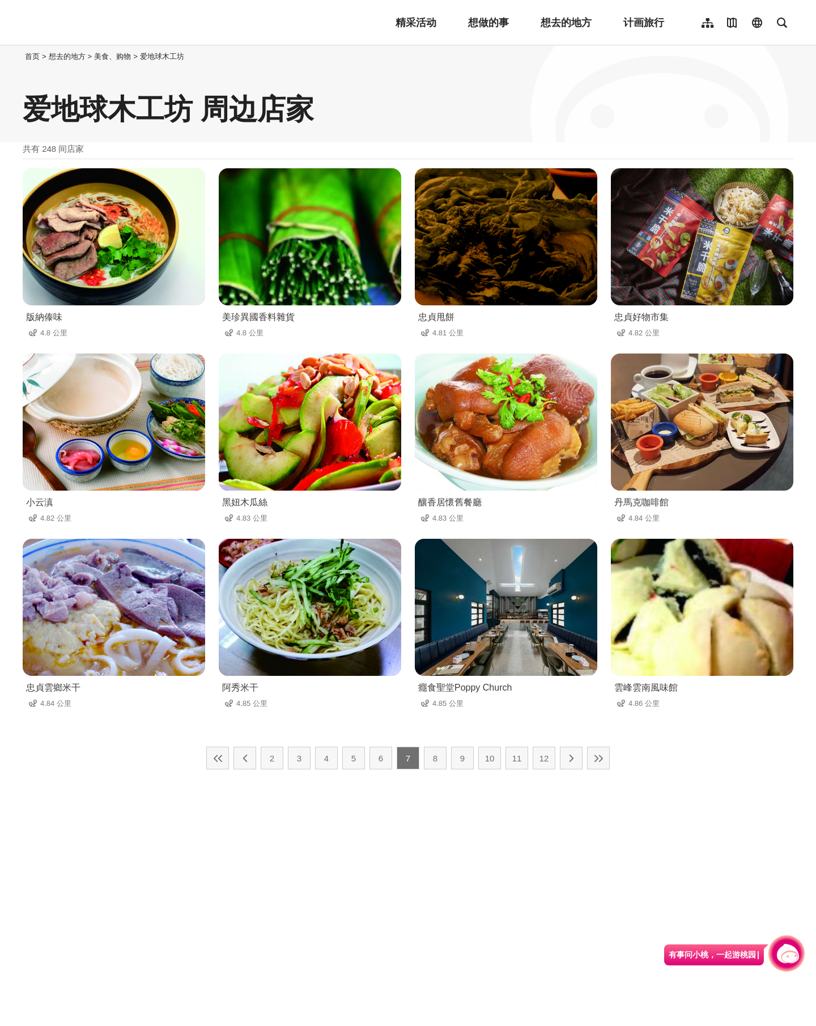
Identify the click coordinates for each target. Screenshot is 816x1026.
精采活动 (416, 22)
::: (19, 56)
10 (490, 758)
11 (517, 758)
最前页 (217, 758)
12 (544, 758)
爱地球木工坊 (162, 56)
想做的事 (488, 22)
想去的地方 (566, 22)
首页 (32, 56)
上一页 (244, 758)
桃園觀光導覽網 (97, 22)
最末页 (598, 758)
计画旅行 (643, 22)
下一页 (571, 758)
